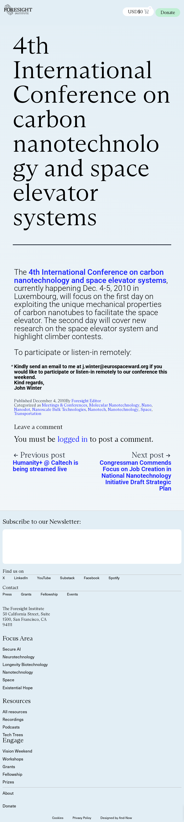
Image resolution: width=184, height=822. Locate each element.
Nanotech (97, 409)
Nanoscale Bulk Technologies (59, 409)
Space (146, 409)
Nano (147, 405)
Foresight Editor (86, 400)
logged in (72, 439)
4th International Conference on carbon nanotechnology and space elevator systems (90, 276)
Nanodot (22, 409)
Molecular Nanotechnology (114, 405)
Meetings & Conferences (64, 405)
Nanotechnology (123, 409)
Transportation (27, 413)
